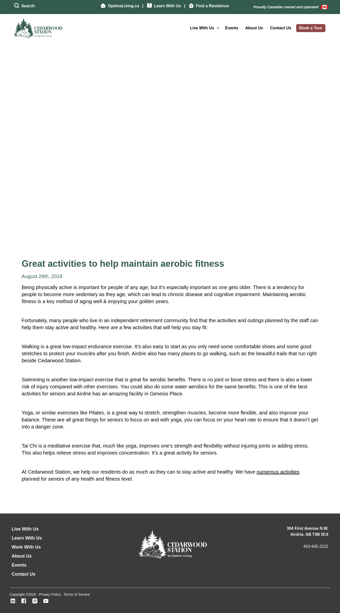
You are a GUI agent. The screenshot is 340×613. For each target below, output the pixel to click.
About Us (254, 28)
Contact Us (280, 28)
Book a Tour (310, 28)
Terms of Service (77, 594)
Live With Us (202, 28)
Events (231, 28)
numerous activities (278, 472)
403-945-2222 (315, 546)
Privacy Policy (50, 594)
